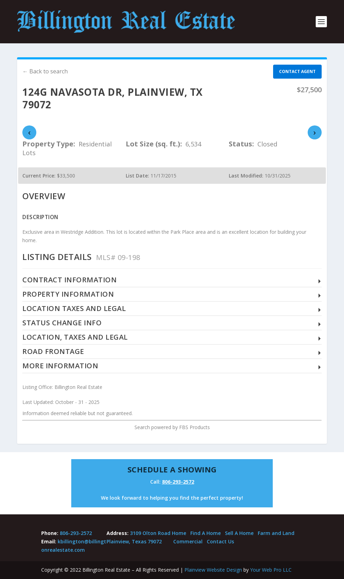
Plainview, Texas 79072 (134, 541)
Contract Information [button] (69, 280)
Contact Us (220, 541)
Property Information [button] (68, 294)
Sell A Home (239, 533)
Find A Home (205, 533)
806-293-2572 (178, 481)
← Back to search (45, 71)
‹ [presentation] (29, 132)
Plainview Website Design (213, 569)
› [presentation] (314, 132)
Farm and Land (276, 533)
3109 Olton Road (150, 533)
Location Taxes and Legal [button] (74, 308)
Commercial (188, 541)
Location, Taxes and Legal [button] (75, 337)
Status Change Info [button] (62, 323)
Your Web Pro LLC (271, 569)
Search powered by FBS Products (172, 427)
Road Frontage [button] (53, 351)
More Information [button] (60, 366)
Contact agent (297, 71)
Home (179, 533)
